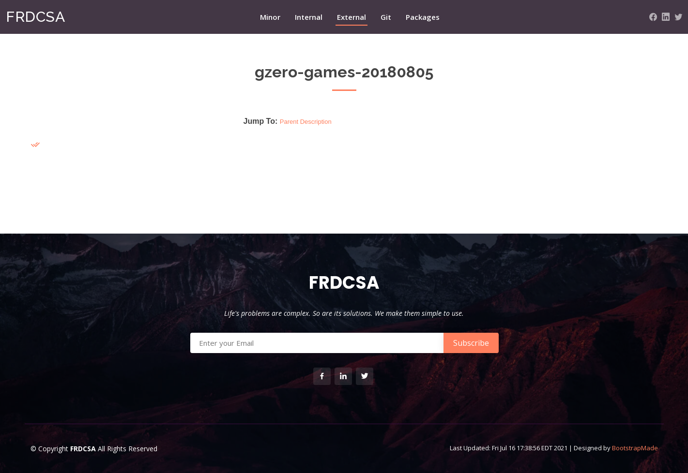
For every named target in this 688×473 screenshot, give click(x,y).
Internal (308, 17)
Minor (270, 17)
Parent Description (306, 121)
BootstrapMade (635, 447)
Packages (423, 17)
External (351, 17)
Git (386, 17)
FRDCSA (35, 16)
